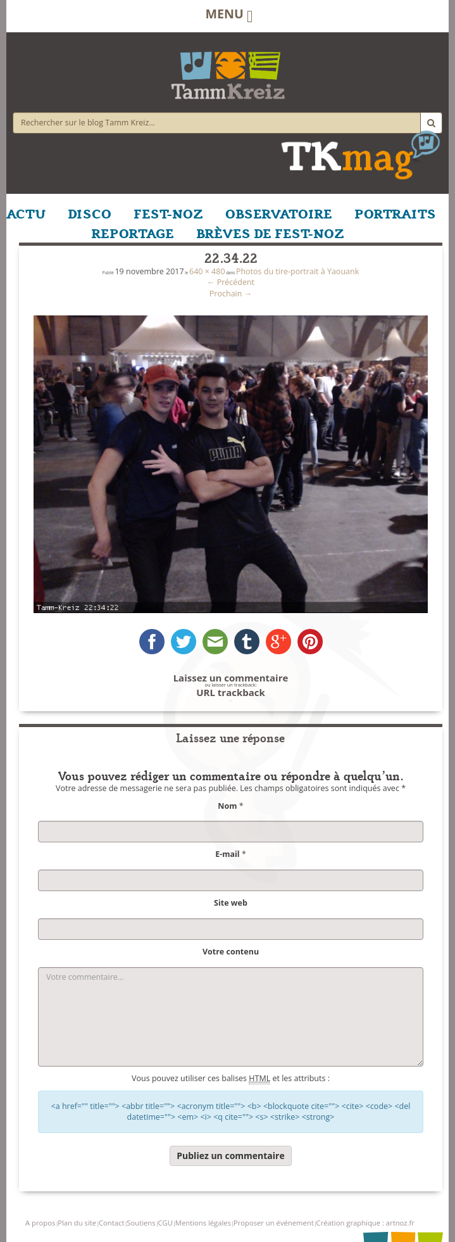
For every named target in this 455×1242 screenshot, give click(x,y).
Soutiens (141, 1222)
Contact (111, 1222)
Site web (230, 902)
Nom (227, 806)
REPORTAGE (133, 232)
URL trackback (230, 692)
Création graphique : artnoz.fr (365, 1222)
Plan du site (77, 1222)
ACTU (26, 213)
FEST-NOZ (168, 213)
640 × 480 (207, 271)
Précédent (230, 282)
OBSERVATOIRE (278, 213)
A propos (40, 1222)
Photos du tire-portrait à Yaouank (297, 271)
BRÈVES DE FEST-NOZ (270, 232)
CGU (165, 1222)
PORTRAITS (395, 213)
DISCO (89, 213)
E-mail (227, 854)
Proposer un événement (274, 1222)
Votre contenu (231, 951)
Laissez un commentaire (231, 678)
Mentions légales (203, 1222)
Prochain (230, 293)
